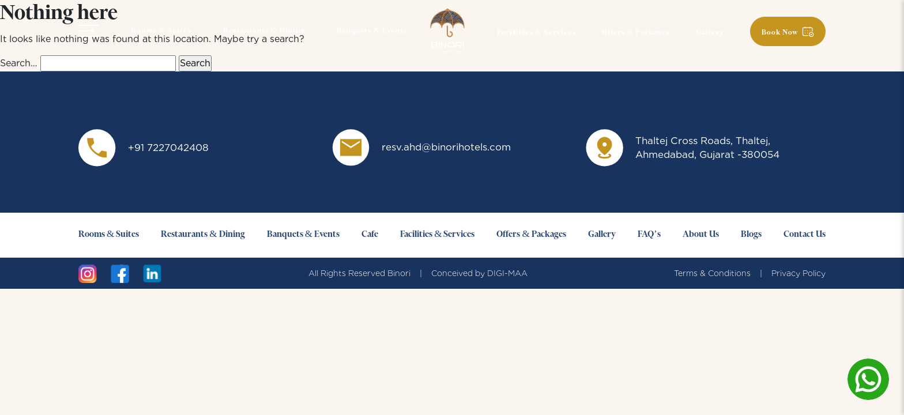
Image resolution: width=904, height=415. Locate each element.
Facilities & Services (536, 32)
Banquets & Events (372, 31)
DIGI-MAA (507, 273)
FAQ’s (649, 235)
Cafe (369, 235)
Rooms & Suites (161, 31)
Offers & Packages (636, 32)
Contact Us (805, 235)
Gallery (710, 32)
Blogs (751, 235)
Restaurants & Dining (264, 31)
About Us (701, 235)
